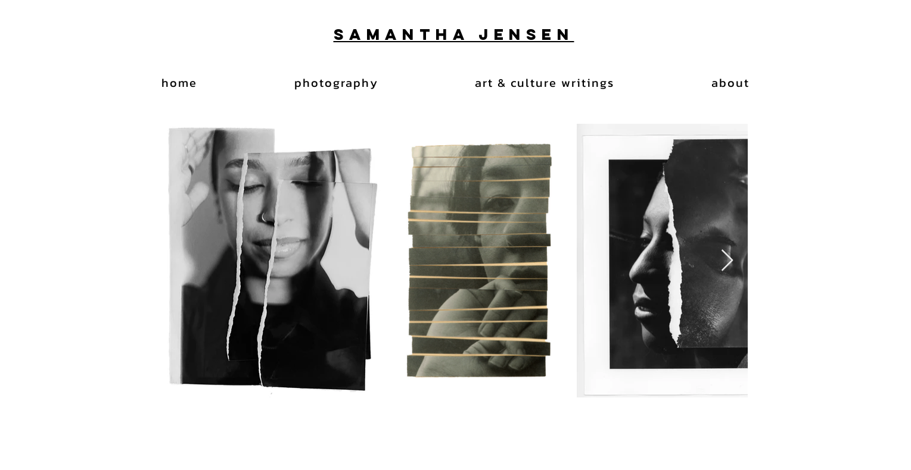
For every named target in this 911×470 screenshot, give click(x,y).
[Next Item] (727, 260)
